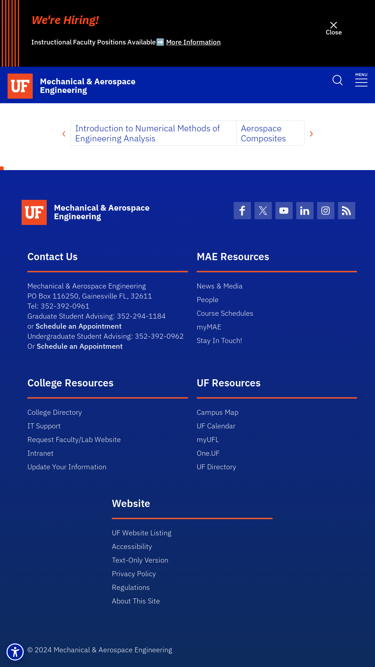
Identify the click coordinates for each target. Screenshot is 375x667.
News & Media (220, 286)
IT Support (44, 426)
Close (334, 32)
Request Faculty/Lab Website (74, 439)
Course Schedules (225, 313)
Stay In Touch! (219, 340)
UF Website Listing (142, 532)
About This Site (136, 601)
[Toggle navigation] (361, 79)
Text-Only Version (140, 560)
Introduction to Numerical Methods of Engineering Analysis (147, 133)
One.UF (208, 453)
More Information (193, 42)
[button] (15, 652)
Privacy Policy (134, 573)
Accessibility (132, 546)
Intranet (40, 453)
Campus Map (217, 412)
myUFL (208, 439)
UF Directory (216, 466)
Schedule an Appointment (79, 326)
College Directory (54, 412)
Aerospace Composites (263, 133)
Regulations (131, 587)
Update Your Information (66, 466)
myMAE (209, 327)
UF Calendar (216, 426)
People (208, 299)
